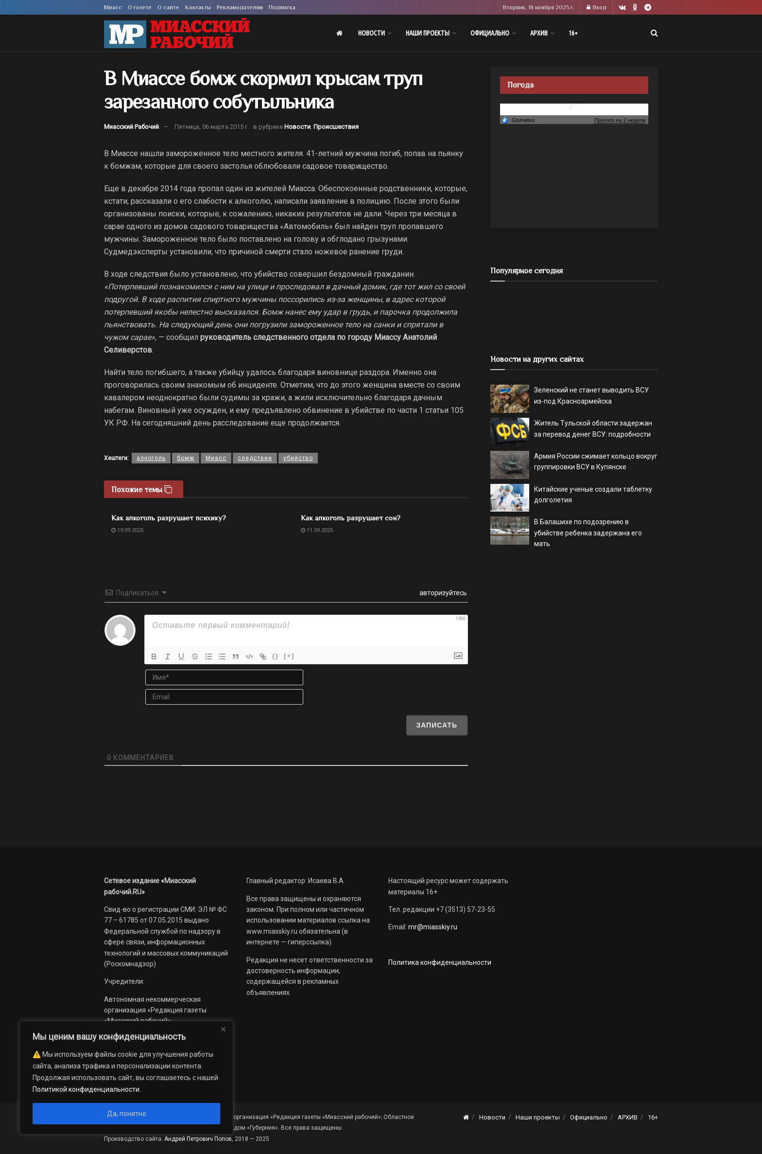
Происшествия (336, 126)
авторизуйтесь (442, 593)
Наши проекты (428, 33)
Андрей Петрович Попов (198, 1139)
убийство (298, 458)
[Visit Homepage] (177, 33)
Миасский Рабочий (131, 126)
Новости (371, 33)
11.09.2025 (317, 530)
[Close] (223, 1029)
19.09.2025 (127, 530)
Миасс (113, 7)
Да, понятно (126, 1114)
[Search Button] (654, 33)
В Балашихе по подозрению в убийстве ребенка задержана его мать (588, 533)
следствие (255, 458)
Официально (489, 33)
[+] (289, 655)
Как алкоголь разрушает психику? (168, 518)
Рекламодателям (240, 7)
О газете (140, 7)
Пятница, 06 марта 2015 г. (211, 126)
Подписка (282, 7)
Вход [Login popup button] (596, 7)
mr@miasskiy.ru (432, 927)
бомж (185, 458)
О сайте (168, 7)
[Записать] (436, 725)
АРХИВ (539, 33)
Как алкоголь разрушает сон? (350, 518)
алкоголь (151, 458)
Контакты (198, 7)
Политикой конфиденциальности (86, 1089)
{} (275, 655)
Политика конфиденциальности (439, 962)
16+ (573, 33)
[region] (126, 1078)
